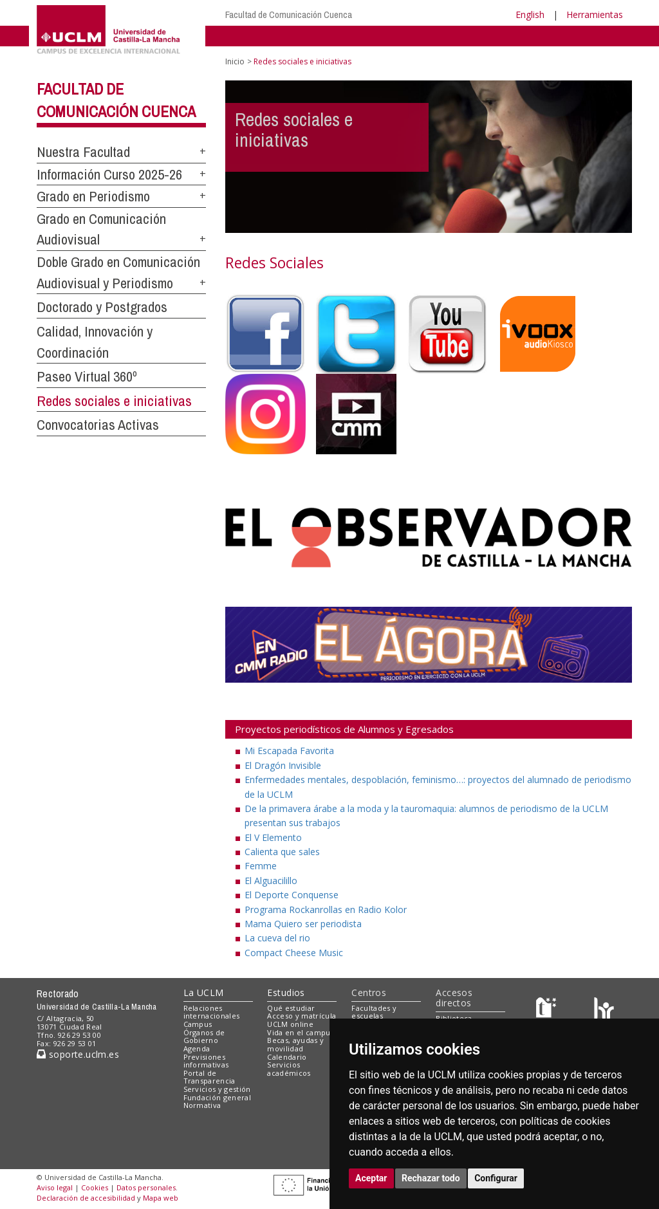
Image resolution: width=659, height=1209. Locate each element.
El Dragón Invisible (283, 765)
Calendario (286, 1057)
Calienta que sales (282, 851)
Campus (197, 1024)
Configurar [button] (495, 1178)
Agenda (196, 1048)
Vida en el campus (300, 1032)
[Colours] (604, 1010)
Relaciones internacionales (211, 1012)
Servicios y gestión (217, 1089)
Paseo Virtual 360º (87, 376)
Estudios (285, 992)
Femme (261, 866)
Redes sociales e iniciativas (114, 401)
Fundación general (217, 1097)
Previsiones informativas (206, 1061)
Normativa (202, 1105)
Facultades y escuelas (373, 1012)
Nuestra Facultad (83, 152)
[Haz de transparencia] (548, 1010)
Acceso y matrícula (301, 1015)
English (529, 14)
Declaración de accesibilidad (86, 1198)
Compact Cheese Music (294, 952)
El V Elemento (273, 837)
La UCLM (203, 992)
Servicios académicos (288, 1069)
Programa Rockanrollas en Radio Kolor (326, 909)
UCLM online (290, 1024)
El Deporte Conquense (292, 895)
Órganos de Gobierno (204, 1037)
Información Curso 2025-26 (109, 174)
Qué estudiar (291, 1008)
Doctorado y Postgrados (102, 307)
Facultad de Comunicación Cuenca (288, 14)
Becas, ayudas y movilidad (295, 1044)
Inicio (235, 61)
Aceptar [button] (371, 1178)
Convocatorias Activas (98, 424)
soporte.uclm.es (78, 1054)
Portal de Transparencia (209, 1077)
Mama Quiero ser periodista (303, 924)
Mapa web (160, 1198)
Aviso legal (55, 1187)
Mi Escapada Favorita (289, 750)
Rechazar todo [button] (431, 1178)
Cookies (94, 1187)
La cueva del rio (277, 938)
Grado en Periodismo (93, 196)
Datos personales (146, 1187)
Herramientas (594, 14)
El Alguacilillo (271, 880)
